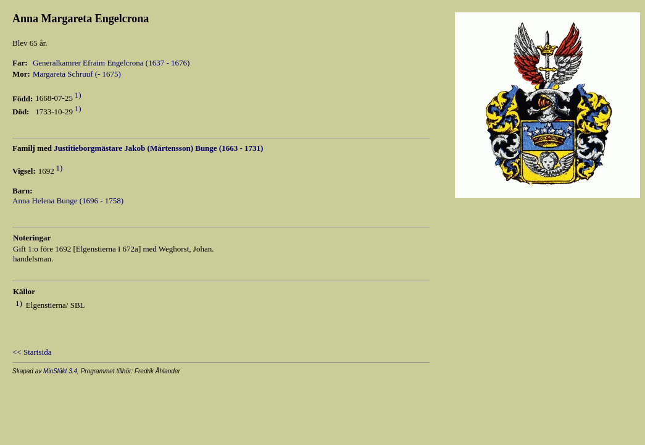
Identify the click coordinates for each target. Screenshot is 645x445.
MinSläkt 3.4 (60, 371)
